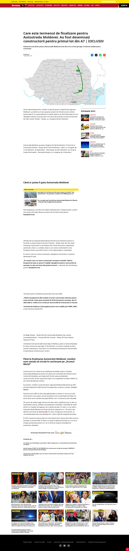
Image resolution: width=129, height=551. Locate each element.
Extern (86, 5)
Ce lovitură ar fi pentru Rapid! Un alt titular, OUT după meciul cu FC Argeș (76, 486)
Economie (48, 5)
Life (92, 5)
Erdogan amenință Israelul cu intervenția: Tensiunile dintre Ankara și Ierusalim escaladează (23, 487)
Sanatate (72, 5)
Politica (31, 5)
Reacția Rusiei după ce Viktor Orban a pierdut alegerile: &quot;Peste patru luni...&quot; (103, 524)
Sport (97, 5)
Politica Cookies (27, 542)
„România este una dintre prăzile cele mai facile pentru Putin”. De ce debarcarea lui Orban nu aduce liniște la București (50, 506)
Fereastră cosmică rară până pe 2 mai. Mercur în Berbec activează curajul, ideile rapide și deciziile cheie (97, 118)
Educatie (64, 5)
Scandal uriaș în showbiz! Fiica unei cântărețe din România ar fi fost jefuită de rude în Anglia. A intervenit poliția (51, 487)
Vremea (80, 5)
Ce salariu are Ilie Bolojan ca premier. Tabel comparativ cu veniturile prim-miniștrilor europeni (50, 443)
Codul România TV (81, 542)
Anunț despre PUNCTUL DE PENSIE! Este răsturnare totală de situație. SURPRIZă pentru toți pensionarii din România (48, 449)
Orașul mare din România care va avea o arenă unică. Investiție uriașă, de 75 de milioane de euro (48, 454)
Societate (39, 5)
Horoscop (30, 1)
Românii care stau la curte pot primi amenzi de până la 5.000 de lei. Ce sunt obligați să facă (97, 127)
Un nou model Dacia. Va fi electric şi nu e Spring (104, 505)
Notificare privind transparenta (97, 542)
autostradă (43, 412)
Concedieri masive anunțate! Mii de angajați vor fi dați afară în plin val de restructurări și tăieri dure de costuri (97, 136)
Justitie (57, 5)
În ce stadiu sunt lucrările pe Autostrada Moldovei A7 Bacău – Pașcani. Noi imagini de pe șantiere (57, 201)
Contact (49, 542)
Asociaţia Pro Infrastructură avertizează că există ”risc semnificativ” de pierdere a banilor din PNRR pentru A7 (56, 193)
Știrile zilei (14, 1)
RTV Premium (22, 1)
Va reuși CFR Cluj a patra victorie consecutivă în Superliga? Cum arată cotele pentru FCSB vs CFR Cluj (22, 531)
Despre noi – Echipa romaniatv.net (63, 542)
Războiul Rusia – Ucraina (41, 1)
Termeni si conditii (39, 542)
